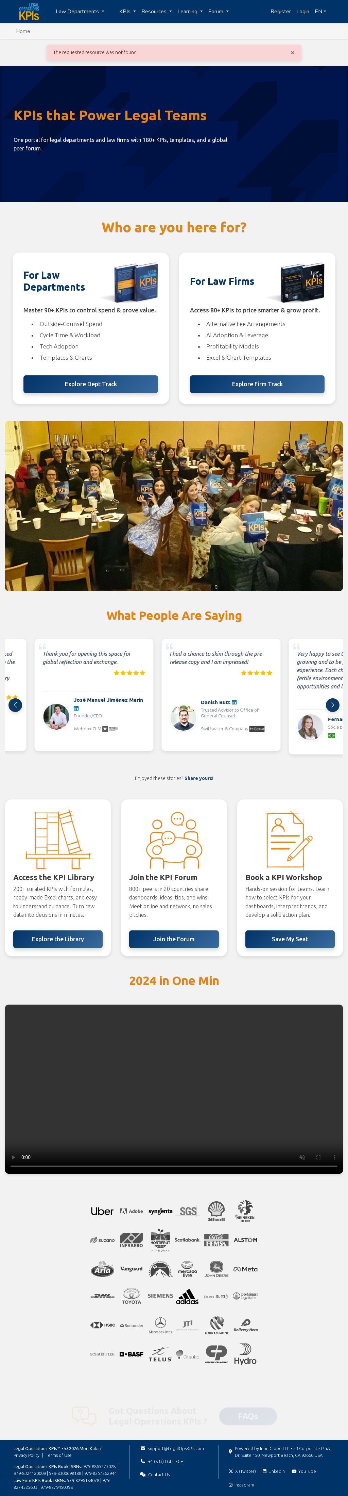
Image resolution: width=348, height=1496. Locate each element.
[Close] (293, 52)
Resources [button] (154, 11)
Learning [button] (188, 11)
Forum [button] (216, 11)
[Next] (333, 705)
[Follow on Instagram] (241, 1484)
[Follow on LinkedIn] (274, 1471)
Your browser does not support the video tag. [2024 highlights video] (174, 1089)
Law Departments (78, 11)
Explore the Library (58, 939)
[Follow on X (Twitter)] (242, 1471)
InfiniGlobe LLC (275, 1448)
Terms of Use (59, 1455)
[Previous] (15, 705)
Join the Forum (173, 939)
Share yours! (199, 778)
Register (281, 11)
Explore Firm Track (257, 384)
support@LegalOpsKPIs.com (176, 1448)
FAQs (248, 1407)
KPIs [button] (125, 11)
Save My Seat (290, 939)
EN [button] (318, 11)
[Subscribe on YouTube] (304, 1471)
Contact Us (159, 1474)
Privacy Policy (26, 1455)
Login (302, 11)
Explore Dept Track (91, 384)
